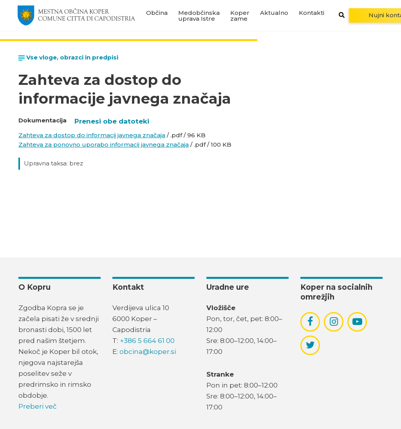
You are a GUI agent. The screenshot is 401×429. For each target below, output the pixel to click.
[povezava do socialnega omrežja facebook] (310, 321)
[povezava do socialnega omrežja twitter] (310, 345)
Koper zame (239, 16)
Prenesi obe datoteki (111, 121)
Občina (157, 13)
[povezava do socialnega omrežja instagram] (334, 321)
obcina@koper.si (147, 351)
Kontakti (311, 13)
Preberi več (37, 406)
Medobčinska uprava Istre (199, 16)
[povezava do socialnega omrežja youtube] (357, 322)
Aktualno (274, 13)
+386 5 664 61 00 (147, 341)
